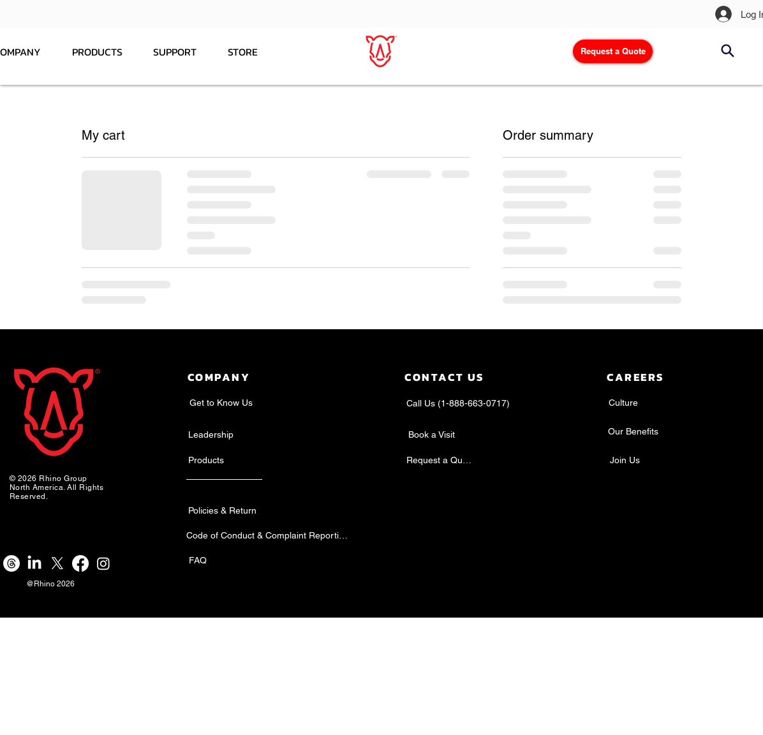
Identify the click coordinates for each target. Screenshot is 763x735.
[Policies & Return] (222, 510)
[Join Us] (624, 460)
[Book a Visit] (431, 434)
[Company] (218, 377)
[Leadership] (210, 434)
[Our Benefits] (633, 431)
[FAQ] (197, 560)
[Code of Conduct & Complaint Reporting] (267, 535)
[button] (243, 52)
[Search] (727, 50)
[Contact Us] (444, 377)
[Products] (206, 460)
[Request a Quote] (613, 51)
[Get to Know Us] (220, 402)
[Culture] (623, 402)
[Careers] (635, 377)
